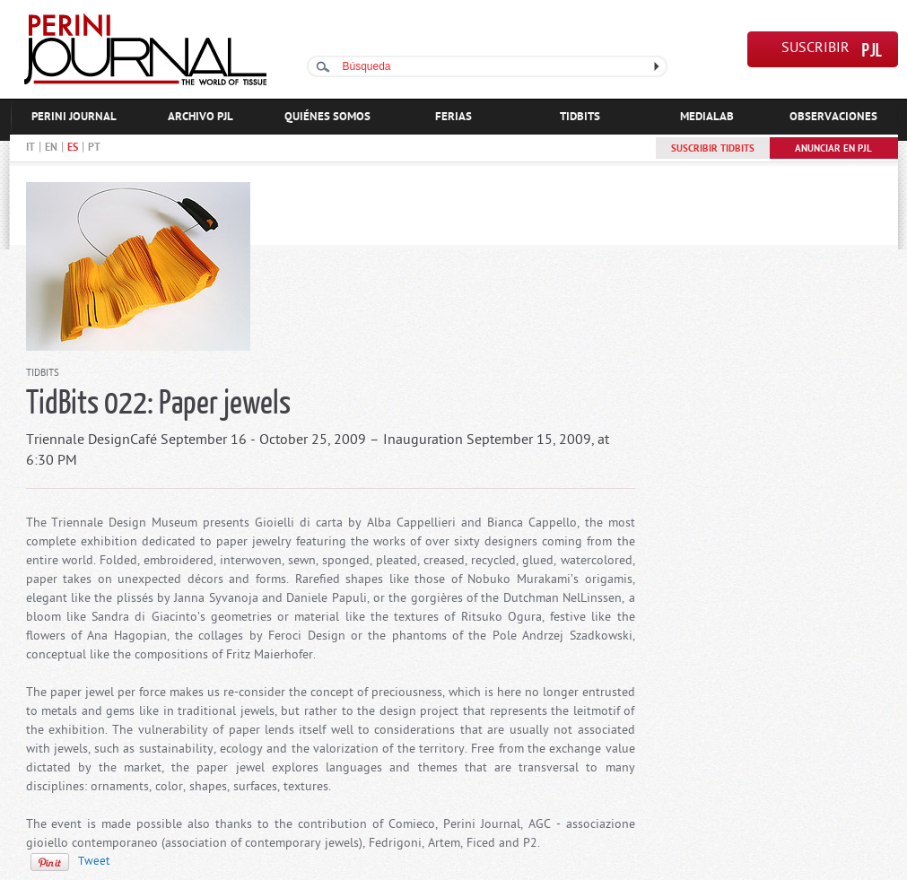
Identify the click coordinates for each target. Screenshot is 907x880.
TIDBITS (580, 117)
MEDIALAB (707, 117)
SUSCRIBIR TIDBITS (712, 149)
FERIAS (453, 117)
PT (94, 148)
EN (51, 148)
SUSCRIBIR (815, 48)
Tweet (93, 861)
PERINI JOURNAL (74, 117)
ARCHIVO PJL (200, 117)
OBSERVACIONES (833, 117)
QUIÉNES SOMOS (327, 117)
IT (30, 148)
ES (72, 148)
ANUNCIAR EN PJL (833, 149)
